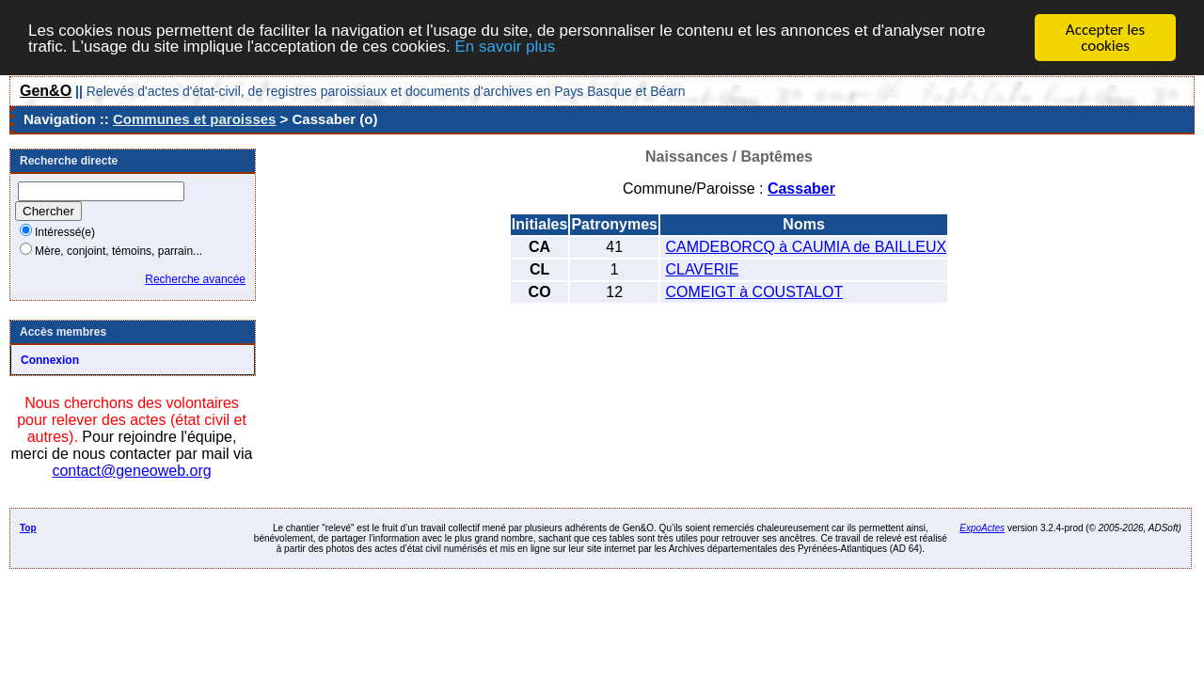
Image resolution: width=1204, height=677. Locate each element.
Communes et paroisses (194, 119)
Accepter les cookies (1105, 37)
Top (28, 528)
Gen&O (45, 91)
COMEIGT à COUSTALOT (754, 292)
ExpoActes (982, 528)
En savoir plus (504, 46)
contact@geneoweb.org (131, 471)
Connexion (50, 360)
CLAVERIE (701, 269)
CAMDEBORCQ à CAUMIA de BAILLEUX (805, 247)
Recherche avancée (195, 279)
